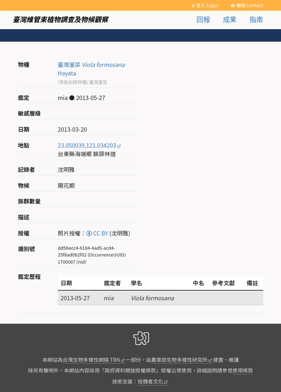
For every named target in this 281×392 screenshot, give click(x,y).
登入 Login (207, 5)
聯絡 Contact (249, 5)
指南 (256, 19)
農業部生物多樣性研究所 (179, 359)
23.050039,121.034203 (87, 145)
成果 (229, 19)
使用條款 (243, 370)
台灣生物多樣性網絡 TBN (91, 359)
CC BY (97, 233)
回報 (203, 19)
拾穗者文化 (150, 381)
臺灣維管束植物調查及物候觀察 (60, 19)
